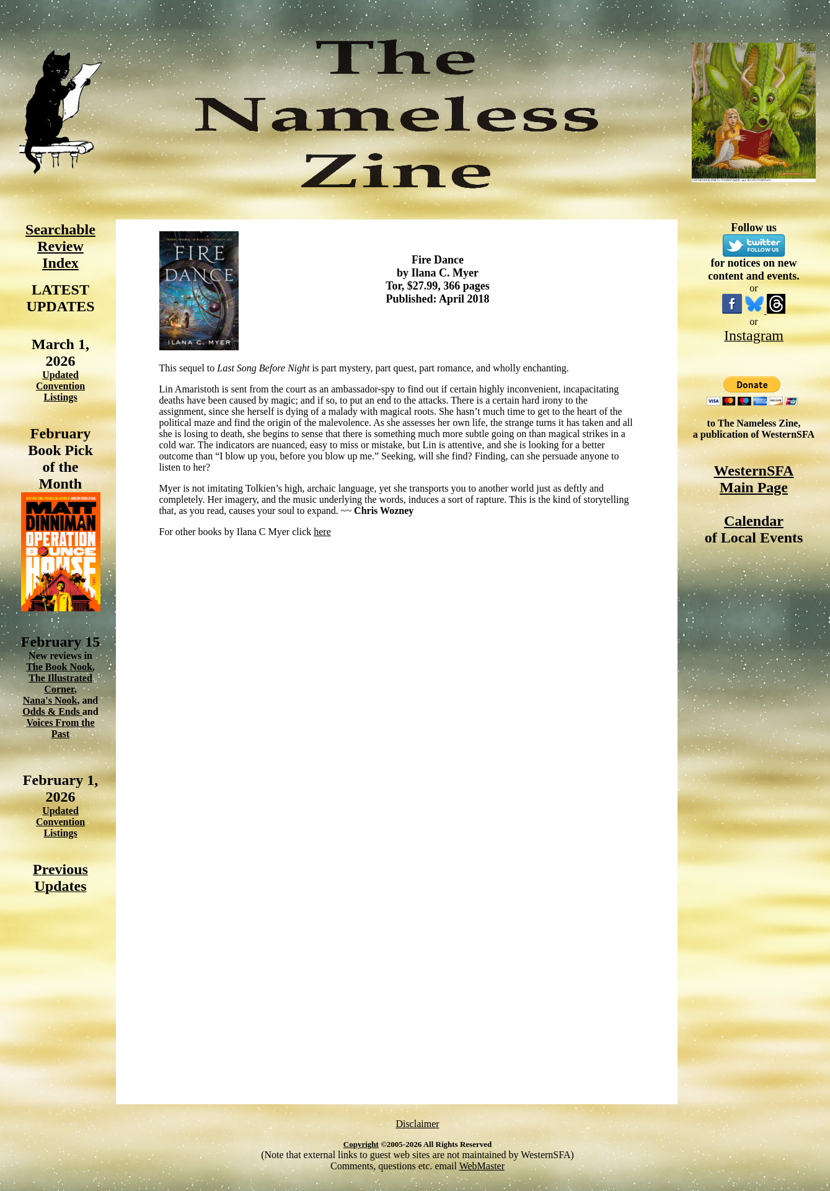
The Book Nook (59, 667)
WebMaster (482, 1166)
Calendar (754, 521)
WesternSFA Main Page (754, 479)
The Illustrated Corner (60, 683)
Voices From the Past (60, 728)
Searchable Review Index (60, 246)
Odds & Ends (52, 711)
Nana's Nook (50, 700)
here (322, 531)
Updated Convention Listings (60, 386)
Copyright (361, 1144)
